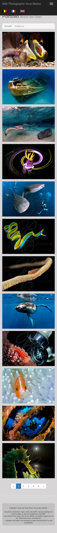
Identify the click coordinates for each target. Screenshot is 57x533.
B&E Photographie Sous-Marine (21, 3)
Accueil (8, 26)
